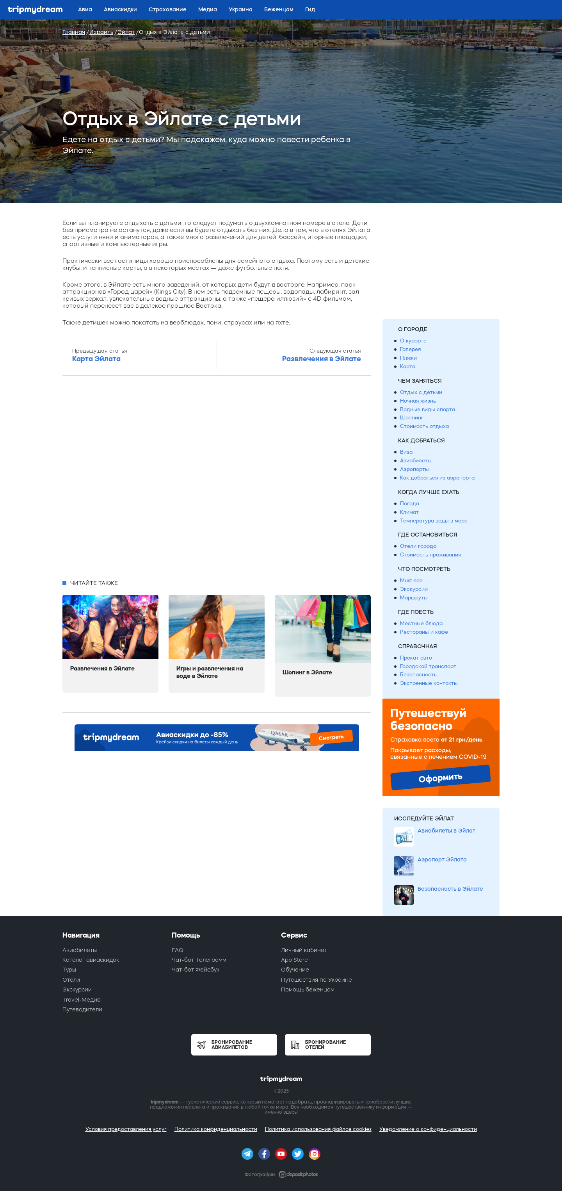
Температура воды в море (434, 520)
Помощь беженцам (307, 989)
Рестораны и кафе (424, 632)
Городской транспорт (428, 666)
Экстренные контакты (429, 683)
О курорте (413, 340)
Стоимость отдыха (424, 426)
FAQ (177, 950)
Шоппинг (411, 417)
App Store (294, 960)
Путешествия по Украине (316, 979)
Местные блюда (421, 623)
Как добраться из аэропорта (437, 477)
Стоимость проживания (430, 554)
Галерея (410, 349)
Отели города (418, 546)
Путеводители (82, 1009)
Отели (71, 979)
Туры (69, 969)
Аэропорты (414, 469)
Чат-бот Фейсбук (195, 969)
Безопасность (418, 674)
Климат (409, 512)
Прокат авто (416, 657)
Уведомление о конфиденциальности (428, 1129)
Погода (409, 503)
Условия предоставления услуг (126, 1129)
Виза (406, 452)
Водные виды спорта (427, 409)
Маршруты (414, 597)
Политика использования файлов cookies (318, 1129)
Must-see (411, 580)
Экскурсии (414, 589)
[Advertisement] (216, 479)
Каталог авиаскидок (90, 960)
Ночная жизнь (418, 400)
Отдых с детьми (421, 392)
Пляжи (408, 357)
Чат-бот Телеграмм (199, 960)
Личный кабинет (304, 950)
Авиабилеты (416, 460)
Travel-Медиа (81, 999)
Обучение (295, 969)
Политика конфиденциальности (215, 1129)
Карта (407, 366)
